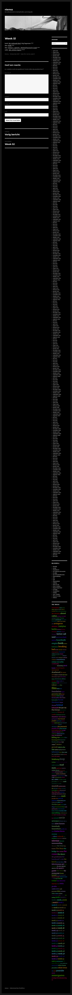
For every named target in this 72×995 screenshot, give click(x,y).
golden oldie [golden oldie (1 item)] (59, 697)
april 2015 (55, 266)
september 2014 (57, 278)
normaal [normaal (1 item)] (63, 788)
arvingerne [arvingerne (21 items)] (58, 624)
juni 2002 (55, 517)
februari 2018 (56, 211)
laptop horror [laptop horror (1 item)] (62, 749)
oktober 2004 (56, 471)
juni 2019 (55, 185)
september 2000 (57, 551)
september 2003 (57, 492)
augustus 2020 (56, 162)
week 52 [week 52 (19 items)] (61, 959)
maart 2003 (56, 502)
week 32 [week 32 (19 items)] (61, 933)
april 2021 (55, 149)
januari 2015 (56, 271)
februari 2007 (56, 425)
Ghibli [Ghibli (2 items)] (58, 695)
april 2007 (55, 422)
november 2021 (57, 137)
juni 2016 (55, 244)
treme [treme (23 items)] (54, 881)
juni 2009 (55, 379)
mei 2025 (55, 69)
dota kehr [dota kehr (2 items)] (63, 676)
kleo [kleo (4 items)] (65, 737)
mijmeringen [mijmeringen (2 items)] (60, 775)
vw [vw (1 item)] (66, 895)
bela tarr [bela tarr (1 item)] (59, 631)
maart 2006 (56, 443)
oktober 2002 (56, 510)
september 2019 (57, 180)
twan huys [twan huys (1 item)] (54, 883)
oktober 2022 (56, 119)
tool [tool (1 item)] (54, 878)
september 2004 (57, 473)
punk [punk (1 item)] (59, 804)
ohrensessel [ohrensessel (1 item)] (62, 790)
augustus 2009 (56, 376)
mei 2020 (55, 167)
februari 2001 (56, 543)
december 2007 (57, 409)
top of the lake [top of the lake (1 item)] (59, 878)
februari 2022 (56, 132)
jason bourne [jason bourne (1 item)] (55, 724)
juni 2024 (55, 87)
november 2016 (57, 235)
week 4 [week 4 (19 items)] (60, 900)
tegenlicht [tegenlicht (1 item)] (59, 838)
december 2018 (56, 194)
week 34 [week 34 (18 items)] (61, 936)
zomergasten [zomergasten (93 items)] (58, 975)
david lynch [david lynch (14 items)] (60, 668)
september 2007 (57, 414)
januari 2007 (56, 427)
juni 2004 (55, 478)
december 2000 (57, 546)
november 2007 (57, 410)
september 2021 (57, 140)
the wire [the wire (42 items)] (60, 871)
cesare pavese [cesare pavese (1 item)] (55, 652)
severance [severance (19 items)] (55, 821)
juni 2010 (55, 360)
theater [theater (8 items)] (54, 846)
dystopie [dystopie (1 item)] (54, 681)
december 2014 (56, 273)
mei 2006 (55, 440)
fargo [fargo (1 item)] (58, 685)
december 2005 (57, 448)
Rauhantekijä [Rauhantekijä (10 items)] (60, 807)
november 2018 (57, 196)
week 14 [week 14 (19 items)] (61, 910)
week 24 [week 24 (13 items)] (61, 923)
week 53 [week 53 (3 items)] (54, 961)
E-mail (7, 104)
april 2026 (55, 51)
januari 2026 (56, 55)
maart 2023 (56, 111)
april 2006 (55, 442)
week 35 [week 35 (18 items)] (55, 938)
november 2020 (57, 157)
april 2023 (55, 109)
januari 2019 (56, 193)
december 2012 (56, 312)
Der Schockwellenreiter (59, 574)
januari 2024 (56, 95)
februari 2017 (56, 230)
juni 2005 (55, 458)
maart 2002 (56, 522)
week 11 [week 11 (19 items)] (56, 908)
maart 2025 (56, 72)
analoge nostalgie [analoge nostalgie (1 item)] (61, 616)
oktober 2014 (56, 276)
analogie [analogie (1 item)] (54, 618)
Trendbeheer (56, 591)
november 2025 (57, 59)
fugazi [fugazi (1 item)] (62, 691)
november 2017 (57, 216)
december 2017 (56, 214)
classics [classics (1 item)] (54, 655)
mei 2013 (55, 304)
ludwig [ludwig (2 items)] (53, 762)
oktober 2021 (56, 139)
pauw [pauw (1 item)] (64, 800)
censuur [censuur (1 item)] (64, 649)
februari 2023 (56, 113)
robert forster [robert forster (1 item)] (61, 809)
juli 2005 (55, 456)
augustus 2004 (56, 474)
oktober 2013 (56, 296)
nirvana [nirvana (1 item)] (56, 788)
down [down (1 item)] (53, 679)
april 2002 (55, 520)
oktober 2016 (56, 237)
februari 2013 (56, 309)
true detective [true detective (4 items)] (61, 881)
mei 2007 (55, 420)
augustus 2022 (56, 122)
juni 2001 (55, 536)
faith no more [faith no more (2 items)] (63, 683)
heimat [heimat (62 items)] (59, 705)
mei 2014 (55, 284)
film (25, 54)
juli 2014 (55, 281)
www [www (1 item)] (54, 971)
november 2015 (57, 255)
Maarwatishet (56, 581)
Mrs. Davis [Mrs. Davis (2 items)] (60, 781)
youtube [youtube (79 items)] (60, 970)
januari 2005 (56, 466)
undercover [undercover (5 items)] (55, 889)
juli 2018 (55, 203)
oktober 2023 (56, 100)
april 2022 (55, 129)
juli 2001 (55, 535)
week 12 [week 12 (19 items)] (63, 908)
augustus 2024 (56, 83)
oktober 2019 (56, 178)
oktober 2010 (56, 353)
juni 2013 (55, 302)
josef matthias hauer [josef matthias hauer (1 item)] (57, 730)
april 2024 (55, 90)
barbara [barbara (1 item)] (59, 629)
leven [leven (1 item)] (65, 754)
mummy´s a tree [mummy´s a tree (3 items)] (56, 783)
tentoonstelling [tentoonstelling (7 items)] (57, 843)
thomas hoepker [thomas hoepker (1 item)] (56, 877)
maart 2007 (56, 424)
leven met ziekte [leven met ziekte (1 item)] (56, 756)
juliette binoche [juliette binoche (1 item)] (60, 733)
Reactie (8, 73)
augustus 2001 (56, 533)
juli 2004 (55, 476)
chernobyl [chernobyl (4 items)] (62, 652)
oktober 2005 (56, 451)
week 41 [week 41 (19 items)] (55, 946)
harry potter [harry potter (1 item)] (55, 700)
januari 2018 (56, 212)
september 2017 (57, 219)
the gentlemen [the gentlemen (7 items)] (57, 857)
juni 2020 (55, 165)
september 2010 (57, 355)
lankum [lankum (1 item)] (57, 749)
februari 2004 (56, 484)
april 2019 (55, 188)
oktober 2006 (56, 432)
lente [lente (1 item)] (60, 752)
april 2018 (55, 208)
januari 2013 (56, 311)
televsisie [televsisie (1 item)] (61, 841)
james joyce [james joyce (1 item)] (57, 723)
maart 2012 (55, 325)
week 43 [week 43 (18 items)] (55, 949)
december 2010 (56, 350)
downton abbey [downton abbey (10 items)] (60, 679)
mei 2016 (55, 245)
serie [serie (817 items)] (62, 817)
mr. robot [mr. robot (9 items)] (55, 779)
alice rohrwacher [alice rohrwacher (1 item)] (56, 613)
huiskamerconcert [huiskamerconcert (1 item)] (60, 714)
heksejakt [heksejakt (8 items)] (55, 708)
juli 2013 (55, 301)
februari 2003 (56, 504)
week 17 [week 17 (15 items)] (55, 915)
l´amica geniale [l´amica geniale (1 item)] (63, 762)
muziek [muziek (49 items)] (55, 786)
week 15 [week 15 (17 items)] (55, 913)
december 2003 (56, 487)
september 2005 (57, 453)
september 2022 (57, 121)
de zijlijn (55, 573)
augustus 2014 (56, 280)
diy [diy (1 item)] (63, 674)
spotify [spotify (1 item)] (62, 829)
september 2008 (57, 394)
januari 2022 (56, 134)
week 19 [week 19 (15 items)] (55, 918)
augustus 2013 (56, 299)
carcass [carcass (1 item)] (60, 649)
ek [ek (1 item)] (63, 681)
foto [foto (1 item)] (61, 688)
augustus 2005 (56, 455)
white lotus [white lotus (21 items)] (62, 968)
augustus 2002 (56, 514)
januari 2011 (56, 348)
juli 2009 (55, 378)
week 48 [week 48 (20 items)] (61, 954)
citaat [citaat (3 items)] (61, 654)
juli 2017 (55, 222)
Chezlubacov (56, 570)
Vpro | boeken (56, 594)
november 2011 (56, 332)
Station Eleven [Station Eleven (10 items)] (59, 831)
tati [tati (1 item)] (64, 836)
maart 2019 (56, 190)
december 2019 (56, 175)
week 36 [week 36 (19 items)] (61, 938)
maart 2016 (56, 248)
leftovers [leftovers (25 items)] (55, 752)
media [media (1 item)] (53, 772)
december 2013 (56, 293)
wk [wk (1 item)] (52, 971)
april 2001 (55, 540)
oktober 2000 (56, 550)
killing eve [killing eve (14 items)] (56, 737)
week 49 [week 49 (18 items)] (55, 956)
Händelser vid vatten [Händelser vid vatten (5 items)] (58, 717)
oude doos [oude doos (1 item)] (58, 796)
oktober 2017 (56, 217)
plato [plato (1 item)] (61, 802)
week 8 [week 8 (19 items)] (54, 905)
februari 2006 (56, 445)
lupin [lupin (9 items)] (57, 762)
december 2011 (56, 330)
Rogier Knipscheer (57, 588)
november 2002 (57, 509)
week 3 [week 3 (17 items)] (54, 900)
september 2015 (57, 258)
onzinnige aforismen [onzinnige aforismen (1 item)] (57, 794)
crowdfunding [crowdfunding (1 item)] (55, 663)
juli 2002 (55, 515)
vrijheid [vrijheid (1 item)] (63, 895)
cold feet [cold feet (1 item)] (65, 657)
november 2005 (57, 450)
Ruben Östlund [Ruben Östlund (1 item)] (55, 811)
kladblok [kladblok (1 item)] (62, 737)
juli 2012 (55, 320)
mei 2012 (55, 322)
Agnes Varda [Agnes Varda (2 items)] (58, 609)
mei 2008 (55, 401)
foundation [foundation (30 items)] (56, 692)
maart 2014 (55, 288)
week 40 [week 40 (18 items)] (61, 943)
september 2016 (57, 239)
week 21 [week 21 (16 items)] (55, 920)
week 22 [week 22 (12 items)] (61, 920)
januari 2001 (56, 545)
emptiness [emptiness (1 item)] (54, 683)
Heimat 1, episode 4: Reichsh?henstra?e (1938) (22, 48)
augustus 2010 (56, 356)
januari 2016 (56, 252)
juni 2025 (55, 67)
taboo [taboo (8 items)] (55, 836)
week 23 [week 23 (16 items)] (55, 923)
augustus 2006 (56, 435)
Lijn (54, 579)
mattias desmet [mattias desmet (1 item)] (55, 770)
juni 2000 (55, 556)
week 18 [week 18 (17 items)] (61, 915)
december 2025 (57, 57)
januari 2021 (56, 154)
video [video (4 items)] (53, 893)
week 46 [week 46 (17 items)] (61, 951)
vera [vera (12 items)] (58, 891)
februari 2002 (56, 523)
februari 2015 (56, 270)
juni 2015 (55, 263)
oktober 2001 (56, 530)
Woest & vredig (56, 596)
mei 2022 (55, 127)
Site (6, 111)
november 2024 (57, 78)
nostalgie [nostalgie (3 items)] (54, 790)
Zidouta (55, 597)
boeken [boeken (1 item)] (65, 643)
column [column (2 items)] (54, 659)
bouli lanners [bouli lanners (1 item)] (55, 646)
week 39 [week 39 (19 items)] (55, 943)
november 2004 (57, 469)
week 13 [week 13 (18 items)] (55, 910)
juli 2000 (55, 554)
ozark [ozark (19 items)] (63, 796)
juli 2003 (55, 496)
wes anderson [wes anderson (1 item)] (63, 963)
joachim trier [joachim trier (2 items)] (55, 728)
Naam (7, 96)
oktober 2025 (56, 60)
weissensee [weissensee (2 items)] (60, 961)
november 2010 (57, 352)
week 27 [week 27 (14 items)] (55, 928)
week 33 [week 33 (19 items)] (55, 936)
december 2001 (56, 527)
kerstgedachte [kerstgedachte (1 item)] (58, 735)
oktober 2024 (56, 80)
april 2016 (55, 247)
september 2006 (57, 433)
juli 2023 (55, 104)
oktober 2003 (56, 491)
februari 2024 (56, 93)
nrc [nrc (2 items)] (58, 790)
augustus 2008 (56, 396)
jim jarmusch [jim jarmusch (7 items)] (62, 726)
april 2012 (55, 324)
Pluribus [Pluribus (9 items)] (55, 804)
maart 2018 (55, 209)
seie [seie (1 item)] (53, 815)
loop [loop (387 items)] (62, 759)
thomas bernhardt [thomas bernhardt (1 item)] (61, 875)
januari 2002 (56, 525)
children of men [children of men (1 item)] (56, 654)
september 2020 (57, 160)
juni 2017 (55, 224)
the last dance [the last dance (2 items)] (60, 862)
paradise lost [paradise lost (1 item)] (55, 798)
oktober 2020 (56, 158)
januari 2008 (56, 407)
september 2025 (57, 62)
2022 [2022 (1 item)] (60, 607)
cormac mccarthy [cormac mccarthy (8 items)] (58, 662)
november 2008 (57, 391)
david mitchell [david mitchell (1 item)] (55, 670)
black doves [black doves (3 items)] (59, 637)
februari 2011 (56, 347)
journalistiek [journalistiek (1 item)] (57, 732)
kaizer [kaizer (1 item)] (53, 735)
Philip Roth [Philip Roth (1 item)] (54, 802)
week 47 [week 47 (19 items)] (55, 954)
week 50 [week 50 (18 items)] (61, 956)
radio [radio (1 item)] (62, 804)
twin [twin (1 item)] (58, 883)
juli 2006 (55, 437)
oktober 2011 (56, 334)
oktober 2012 (56, 316)
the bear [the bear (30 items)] (60, 846)
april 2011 (55, 343)
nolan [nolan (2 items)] (59, 788)
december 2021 (56, 136)
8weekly (55, 566)
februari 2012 (56, 327)
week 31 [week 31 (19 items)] (55, 933)
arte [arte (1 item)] (53, 623)
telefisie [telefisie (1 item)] (64, 838)
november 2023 (57, 98)
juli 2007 (55, 417)
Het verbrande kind (15, 43)
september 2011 (57, 335)
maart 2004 (56, 482)
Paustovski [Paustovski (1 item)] (60, 800)
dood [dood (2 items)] (65, 674)
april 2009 (55, 383)
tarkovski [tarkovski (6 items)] (60, 836)
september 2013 (57, 298)
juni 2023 (55, 106)
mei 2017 (55, 226)
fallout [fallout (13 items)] (54, 685)
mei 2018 (55, 206)
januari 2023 (56, 114)
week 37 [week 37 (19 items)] (55, 941)
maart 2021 (55, 150)
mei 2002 (55, 518)
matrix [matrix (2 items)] (64, 768)
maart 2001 (55, 541)
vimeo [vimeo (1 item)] (56, 893)
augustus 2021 (56, 142)
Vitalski (55, 592)
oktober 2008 (56, 392)
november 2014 (57, 275)
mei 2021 (55, 147)
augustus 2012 (56, 319)
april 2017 (55, 227)
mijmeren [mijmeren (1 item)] (54, 775)
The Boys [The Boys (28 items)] (59, 848)
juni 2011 (55, 340)
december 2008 (57, 389)
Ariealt (54, 568)
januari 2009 (56, 388)
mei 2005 (55, 460)
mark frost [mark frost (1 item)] (58, 768)
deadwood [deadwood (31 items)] (56, 672)
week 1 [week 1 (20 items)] (58, 897)
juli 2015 (55, 262)
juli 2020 (55, 163)
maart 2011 (55, 345)
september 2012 (57, 317)
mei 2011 (55, 342)
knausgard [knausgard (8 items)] (55, 740)
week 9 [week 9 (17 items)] (60, 905)
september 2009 (57, 374)
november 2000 (57, 548)
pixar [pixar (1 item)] (59, 802)
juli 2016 (55, 242)
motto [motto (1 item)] (63, 777)
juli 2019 (55, 183)
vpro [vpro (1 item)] (59, 895)
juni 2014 (55, 283)
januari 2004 (56, 486)
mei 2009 (55, 381)
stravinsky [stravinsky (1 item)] (54, 834)
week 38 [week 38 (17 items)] (61, 941)
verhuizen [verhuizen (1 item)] (63, 891)
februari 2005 (56, 464)
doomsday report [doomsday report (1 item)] (56, 676)
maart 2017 (55, 229)
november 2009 (57, 371)
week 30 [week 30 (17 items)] (61, 931)
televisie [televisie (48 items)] (55, 841)
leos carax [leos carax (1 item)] (64, 752)
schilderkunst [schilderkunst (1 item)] (63, 813)
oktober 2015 (56, 257)
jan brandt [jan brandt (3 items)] (64, 723)
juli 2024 (55, 85)
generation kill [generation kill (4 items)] (56, 694)
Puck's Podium (56, 586)
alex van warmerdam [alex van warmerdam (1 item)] (61, 611)
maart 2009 (56, 384)
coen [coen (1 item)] (57, 657)
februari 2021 (56, 152)
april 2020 (55, 168)
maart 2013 (55, 307)
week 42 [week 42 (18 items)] (61, 946)
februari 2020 (56, 172)
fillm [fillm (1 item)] (61, 685)
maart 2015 (55, 268)
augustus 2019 (56, 181)
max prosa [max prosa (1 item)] (62, 770)
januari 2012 (56, 329)
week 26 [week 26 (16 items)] (61, 925)
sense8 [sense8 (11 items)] (56, 818)
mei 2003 (55, 499)
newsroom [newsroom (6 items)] (62, 786)
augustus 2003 (56, 494)
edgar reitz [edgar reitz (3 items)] (59, 681)
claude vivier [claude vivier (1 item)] (59, 655)
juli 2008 (55, 397)
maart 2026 (56, 52)
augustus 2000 (56, 553)
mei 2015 (55, 265)
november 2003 (57, 489)
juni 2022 (55, 126)
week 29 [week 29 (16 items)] (55, 930)
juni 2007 (55, 419)
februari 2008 (56, 406)
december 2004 (57, 468)
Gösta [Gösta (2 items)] (63, 697)
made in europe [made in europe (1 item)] (55, 765)
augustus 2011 (56, 337)
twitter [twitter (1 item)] (58, 886)
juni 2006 (55, 438)
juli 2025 (55, 65)
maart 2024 (56, 91)
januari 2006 (56, 446)
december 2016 (56, 234)
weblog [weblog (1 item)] (53, 897)
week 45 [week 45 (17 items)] (55, 951)
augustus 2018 (56, 201)
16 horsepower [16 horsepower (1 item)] (55, 607)
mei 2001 (55, 538)
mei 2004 (55, 479)
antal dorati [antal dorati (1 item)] (58, 619)
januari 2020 (56, 173)
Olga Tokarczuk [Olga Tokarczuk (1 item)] (55, 792)
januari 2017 (56, 232)
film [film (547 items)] (54, 688)
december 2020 (57, 155)
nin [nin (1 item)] (52, 788)
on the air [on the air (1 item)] (62, 792)
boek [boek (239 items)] (60, 643)
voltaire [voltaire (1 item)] (60, 893)
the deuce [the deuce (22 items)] (61, 854)
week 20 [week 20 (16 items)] (61, 918)
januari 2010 (56, 368)
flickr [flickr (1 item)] (58, 688)
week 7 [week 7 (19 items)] (61, 902)
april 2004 (55, 481)
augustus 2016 (56, 240)
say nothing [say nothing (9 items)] (56, 813)
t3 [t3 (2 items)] (52, 836)
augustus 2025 (56, 64)
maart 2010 (55, 365)
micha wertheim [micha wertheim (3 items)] (61, 774)
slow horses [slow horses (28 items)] (60, 824)
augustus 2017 (56, 221)
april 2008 (55, 402)
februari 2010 (56, 366)
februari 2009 (56, 386)
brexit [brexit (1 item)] (56, 649)
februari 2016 (56, 250)
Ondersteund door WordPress (17, 988)
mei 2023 (55, 108)
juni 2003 (55, 497)
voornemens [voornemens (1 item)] (55, 895)
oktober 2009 (56, 373)
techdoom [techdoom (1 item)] (54, 838)
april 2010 (55, 363)
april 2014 (55, 286)
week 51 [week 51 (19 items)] (55, 959)
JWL (54, 578)
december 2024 (57, 77)
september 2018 (57, 199)
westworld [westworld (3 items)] (55, 965)
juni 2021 (55, 145)
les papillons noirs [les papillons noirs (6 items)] (58, 754)
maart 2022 (56, 131)
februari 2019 (56, 191)
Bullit (10, 45)
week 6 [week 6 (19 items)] (55, 902)
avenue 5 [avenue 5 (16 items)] (55, 626)
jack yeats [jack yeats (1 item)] (59, 721)
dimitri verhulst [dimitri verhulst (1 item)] (58, 674)
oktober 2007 (56, 412)
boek (22, 54)
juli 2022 (55, 124)
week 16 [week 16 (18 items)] (61, 913)
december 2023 (56, 96)
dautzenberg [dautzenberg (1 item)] (60, 665)
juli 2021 (55, 144)
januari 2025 (56, 75)
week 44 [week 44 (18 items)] (61, 949)
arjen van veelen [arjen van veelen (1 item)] (61, 621)
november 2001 (57, 528)
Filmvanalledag (56, 576)
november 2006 (57, 430)
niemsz (9, 9)
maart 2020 (56, 170)
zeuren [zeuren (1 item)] (53, 973)
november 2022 (57, 118)
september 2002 (57, 512)
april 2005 (55, 461)
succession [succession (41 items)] (62, 834)
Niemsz (7, 54)
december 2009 (57, 370)
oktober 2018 (56, 198)
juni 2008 (55, 399)
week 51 (33, 54)
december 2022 (57, 116)
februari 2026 (56, 54)
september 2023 (57, 101)
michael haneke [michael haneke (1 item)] (59, 772)
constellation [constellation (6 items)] (60, 659)
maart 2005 (56, 463)
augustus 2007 (56, 415)
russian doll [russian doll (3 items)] (62, 811)
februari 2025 (56, 73)
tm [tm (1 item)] (52, 878)
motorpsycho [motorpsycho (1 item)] (58, 777)
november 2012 (57, 314)
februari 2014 (56, 289)
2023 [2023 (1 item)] (63, 607)
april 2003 (55, 500)
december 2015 (56, 253)
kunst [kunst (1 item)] (60, 742)
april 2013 (55, 306)
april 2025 (55, 70)
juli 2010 (55, 358)
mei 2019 (55, 186)
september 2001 (57, 532)
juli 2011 (55, 338)
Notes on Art (56, 584)
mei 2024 (55, 88)
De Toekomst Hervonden (59, 571)
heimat (28, 54)
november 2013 (56, 294)
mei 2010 (55, 361)
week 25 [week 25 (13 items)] (55, 925)
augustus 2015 (56, 260)
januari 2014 (56, 291)
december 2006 (57, 428)
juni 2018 (55, 204)
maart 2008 (56, 404)
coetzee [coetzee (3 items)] (60, 657)
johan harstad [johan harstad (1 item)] (62, 728)
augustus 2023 (56, 103)
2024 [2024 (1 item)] (53, 609)
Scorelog (55, 589)
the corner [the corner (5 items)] (60, 851)
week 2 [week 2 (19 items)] (63, 897)
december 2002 (57, 507)
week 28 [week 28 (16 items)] (61, 928)
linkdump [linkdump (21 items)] (55, 759)
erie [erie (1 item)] (58, 683)
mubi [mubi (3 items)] (64, 781)
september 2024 (57, 82)
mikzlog (55, 583)
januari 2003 (56, 505)
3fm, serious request (15, 50)
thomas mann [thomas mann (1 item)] (63, 877)
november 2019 (57, 176)
